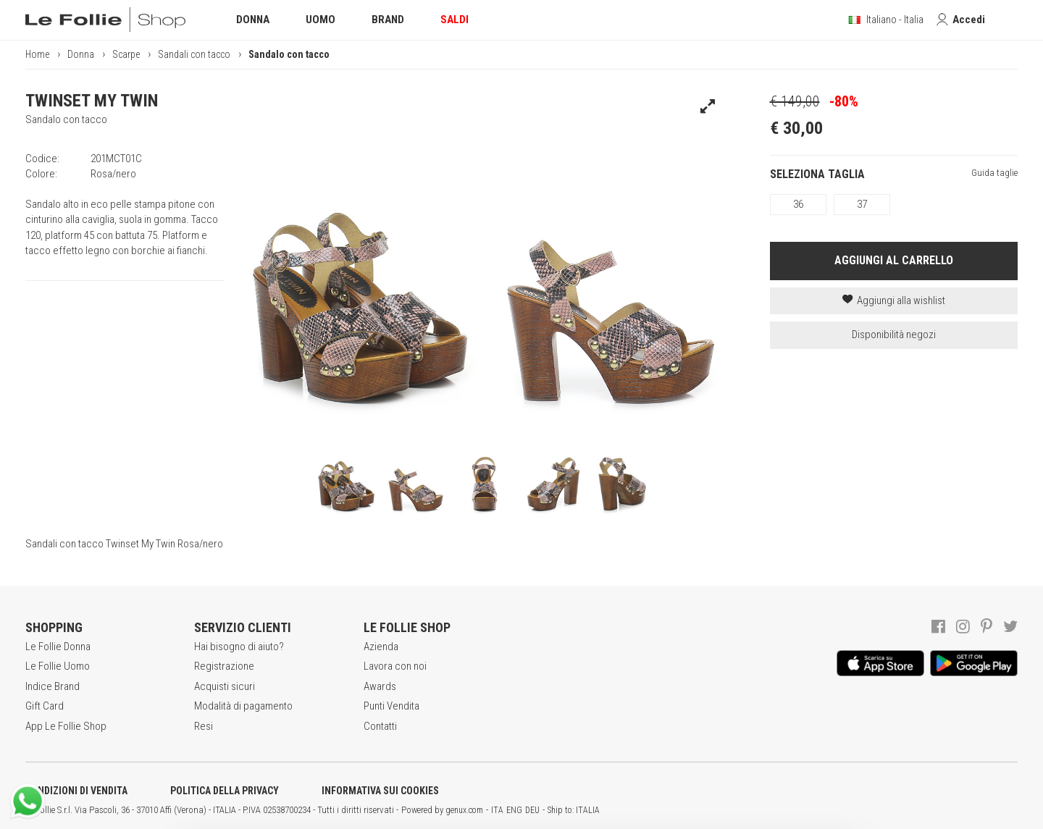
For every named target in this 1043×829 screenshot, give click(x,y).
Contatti (380, 726)
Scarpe (126, 54)
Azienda (381, 646)
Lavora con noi (395, 666)
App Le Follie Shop (65, 726)
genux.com (464, 810)
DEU (532, 810)
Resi (203, 726)
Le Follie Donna (58, 646)
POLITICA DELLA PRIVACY (224, 790)
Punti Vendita (391, 705)
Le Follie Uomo (57, 666)
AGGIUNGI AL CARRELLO (893, 260)
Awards (380, 686)
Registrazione (224, 666)
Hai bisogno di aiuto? (239, 646)
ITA (497, 810)
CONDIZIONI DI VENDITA (76, 790)
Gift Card (44, 705)
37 (862, 204)
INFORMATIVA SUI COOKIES (380, 790)
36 (798, 204)
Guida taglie (994, 172)
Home (37, 54)
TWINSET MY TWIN (91, 100)
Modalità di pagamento (243, 705)
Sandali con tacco (194, 54)
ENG (514, 810)
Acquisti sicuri (224, 686)
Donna (80, 54)
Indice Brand (52, 686)
